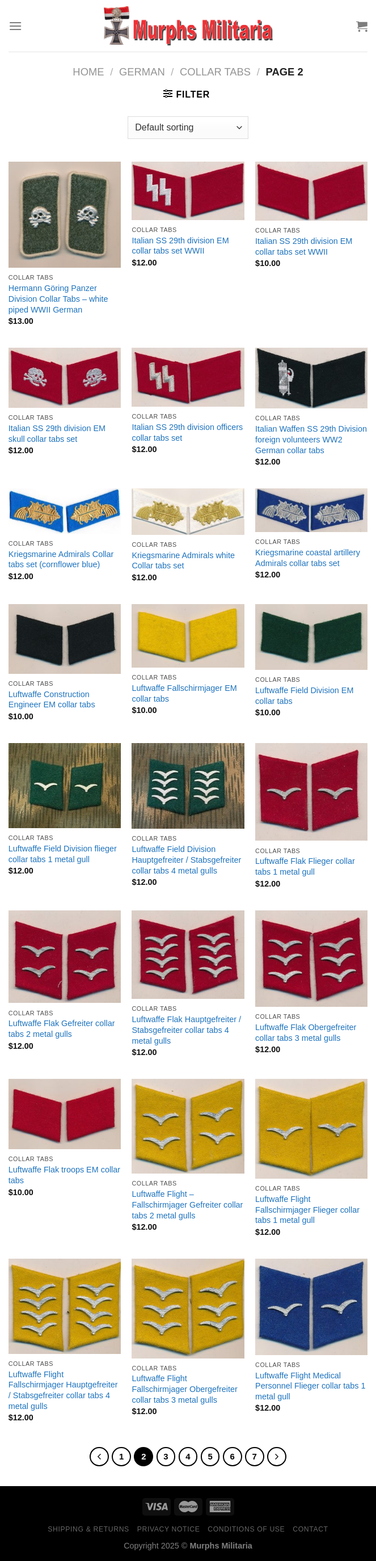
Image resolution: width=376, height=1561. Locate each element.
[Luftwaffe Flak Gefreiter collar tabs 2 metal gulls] (65, 956)
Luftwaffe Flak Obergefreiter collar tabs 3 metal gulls (305, 1033)
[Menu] (15, 26)
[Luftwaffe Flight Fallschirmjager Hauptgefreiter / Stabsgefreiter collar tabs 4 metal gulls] (65, 1306)
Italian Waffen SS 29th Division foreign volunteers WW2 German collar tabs (311, 439)
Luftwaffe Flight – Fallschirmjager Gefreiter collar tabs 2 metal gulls (187, 1204)
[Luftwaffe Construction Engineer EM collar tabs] (65, 639)
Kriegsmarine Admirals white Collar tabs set (183, 561)
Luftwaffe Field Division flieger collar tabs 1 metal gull (63, 854)
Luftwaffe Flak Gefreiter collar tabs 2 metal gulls (62, 1029)
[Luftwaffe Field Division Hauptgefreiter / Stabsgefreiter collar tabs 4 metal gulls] (188, 786)
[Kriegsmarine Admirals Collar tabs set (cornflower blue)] (65, 510)
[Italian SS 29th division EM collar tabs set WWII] (188, 191)
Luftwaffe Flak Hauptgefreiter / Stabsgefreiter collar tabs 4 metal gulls (186, 1030)
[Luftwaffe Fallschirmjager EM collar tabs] (188, 636)
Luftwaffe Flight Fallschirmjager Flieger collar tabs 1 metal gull (307, 1210)
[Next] (276, 1456)
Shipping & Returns (88, 1529)
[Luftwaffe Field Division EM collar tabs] (311, 637)
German (142, 72)
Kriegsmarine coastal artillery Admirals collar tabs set (307, 558)
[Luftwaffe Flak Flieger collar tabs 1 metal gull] (311, 792)
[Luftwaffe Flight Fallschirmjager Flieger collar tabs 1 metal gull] (311, 1129)
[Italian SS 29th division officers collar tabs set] (188, 377)
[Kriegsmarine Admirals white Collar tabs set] (188, 511)
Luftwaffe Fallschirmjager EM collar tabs (184, 693)
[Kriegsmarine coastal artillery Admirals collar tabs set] (311, 510)
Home (88, 72)
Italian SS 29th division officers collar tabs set (187, 432)
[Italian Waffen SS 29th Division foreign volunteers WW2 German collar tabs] (311, 378)
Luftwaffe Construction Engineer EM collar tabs (52, 700)
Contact (310, 1529)
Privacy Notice (168, 1529)
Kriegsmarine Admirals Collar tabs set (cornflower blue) (61, 559)
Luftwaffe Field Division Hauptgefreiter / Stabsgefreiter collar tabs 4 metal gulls (186, 860)
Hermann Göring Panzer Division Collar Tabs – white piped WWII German (58, 299)
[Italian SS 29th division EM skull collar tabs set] (65, 378)
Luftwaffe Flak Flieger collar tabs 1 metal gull (305, 866)
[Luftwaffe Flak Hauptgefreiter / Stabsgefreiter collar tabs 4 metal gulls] (188, 954)
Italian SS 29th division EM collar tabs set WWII (180, 246)
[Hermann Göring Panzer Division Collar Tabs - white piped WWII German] (65, 215)
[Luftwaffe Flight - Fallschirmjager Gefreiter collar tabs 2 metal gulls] (188, 1126)
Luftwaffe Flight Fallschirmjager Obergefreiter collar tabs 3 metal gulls (184, 1389)
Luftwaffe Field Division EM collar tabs (304, 696)
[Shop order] (188, 127)
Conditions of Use (246, 1529)
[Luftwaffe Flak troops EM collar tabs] (65, 1114)
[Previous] (99, 1456)
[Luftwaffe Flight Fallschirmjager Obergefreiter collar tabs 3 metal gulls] (188, 1309)
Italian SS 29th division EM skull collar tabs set (57, 434)
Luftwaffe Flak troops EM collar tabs (64, 1175)
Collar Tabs (215, 72)
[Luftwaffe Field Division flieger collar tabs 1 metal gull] (65, 785)
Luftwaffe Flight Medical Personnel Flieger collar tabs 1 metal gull (310, 1386)
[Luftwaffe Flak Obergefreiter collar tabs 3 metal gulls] (311, 958)
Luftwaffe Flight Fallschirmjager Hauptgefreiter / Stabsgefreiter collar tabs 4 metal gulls (63, 1390)
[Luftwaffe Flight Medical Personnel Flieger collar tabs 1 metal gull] (311, 1307)
